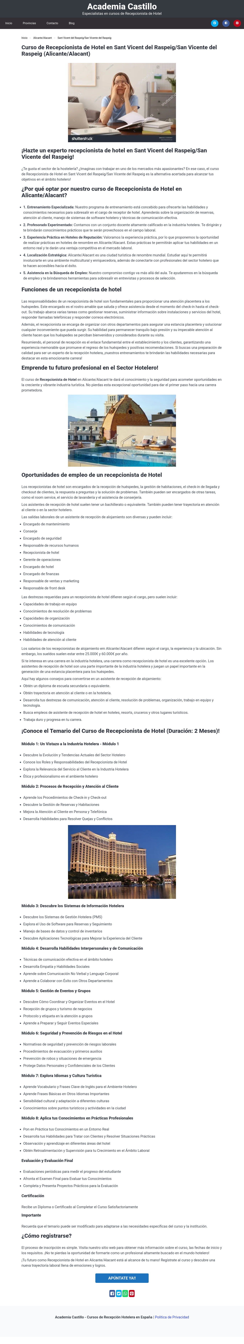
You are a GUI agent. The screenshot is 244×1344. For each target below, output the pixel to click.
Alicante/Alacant (42, 37)
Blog (71, 23)
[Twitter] (214, 23)
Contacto (52, 23)
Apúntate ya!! (122, 1278)
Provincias (29, 23)
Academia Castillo (122, 6)
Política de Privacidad (172, 1317)
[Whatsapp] (125, 1293)
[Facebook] (226, 23)
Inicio (8, 23)
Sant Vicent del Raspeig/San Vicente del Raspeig (84, 37)
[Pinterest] (237, 23)
